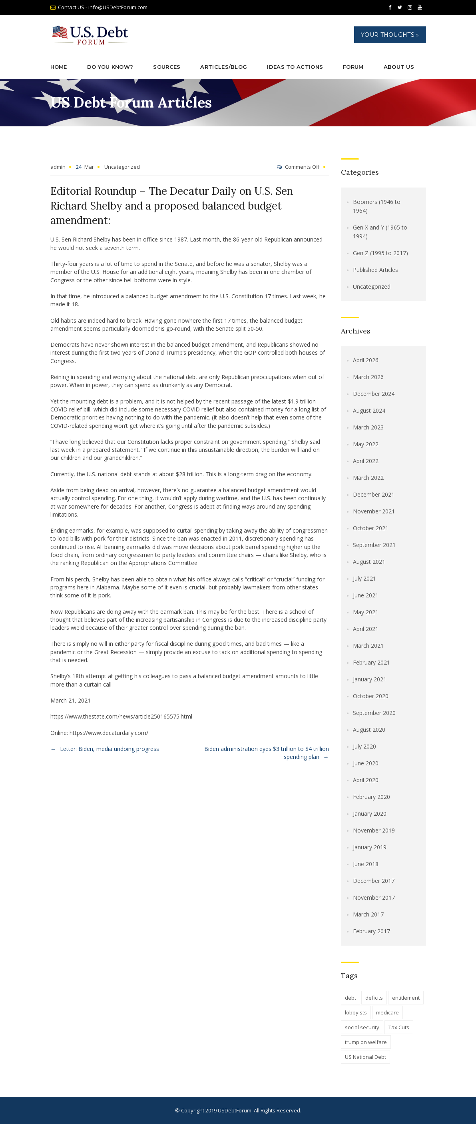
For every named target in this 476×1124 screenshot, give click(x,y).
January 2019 (369, 847)
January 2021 (369, 679)
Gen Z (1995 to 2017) (380, 253)
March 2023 (368, 427)
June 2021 (365, 595)
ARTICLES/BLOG (223, 67)
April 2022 (365, 461)
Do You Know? (110, 67)
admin (58, 166)
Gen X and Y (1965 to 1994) (380, 232)
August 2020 (369, 729)
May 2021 (365, 612)
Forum (353, 67)
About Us (399, 67)
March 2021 (368, 645)
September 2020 (374, 713)
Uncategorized (122, 166)
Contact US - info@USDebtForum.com (102, 7)
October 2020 (370, 696)
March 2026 (368, 377)
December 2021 (373, 494)
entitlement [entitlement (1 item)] (406, 997)
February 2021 (371, 662)
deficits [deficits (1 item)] (374, 997)
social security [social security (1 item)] (362, 1027)
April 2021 (365, 629)
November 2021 (374, 511)
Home (58, 67)
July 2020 (364, 746)
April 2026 (365, 360)
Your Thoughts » (390, 34)
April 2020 (365, 780)
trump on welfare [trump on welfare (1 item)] (366, 1042)
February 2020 (371, 797)
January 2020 (369, 813)
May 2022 (365, 444)
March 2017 (368, 914)
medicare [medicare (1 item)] (387, 1012)
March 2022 (368, 477)
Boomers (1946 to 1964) (376, 206)
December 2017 (373, 880)
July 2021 (364, 578)
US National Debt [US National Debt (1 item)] (365, 1056)
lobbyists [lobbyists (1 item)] (356, 1012)
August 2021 (369, 561)
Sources (166, 67)
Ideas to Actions (295, 67)
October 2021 (370, 528)
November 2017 (374, 897)
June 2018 (365, 864)
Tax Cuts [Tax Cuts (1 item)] (398, 1027)
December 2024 (373, 393)
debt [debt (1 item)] (350, 997)
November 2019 (374, 830)
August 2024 (369, 410)
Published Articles (375, 270)
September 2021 (374, 545)
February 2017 (371, 931)
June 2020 (365, 763)
